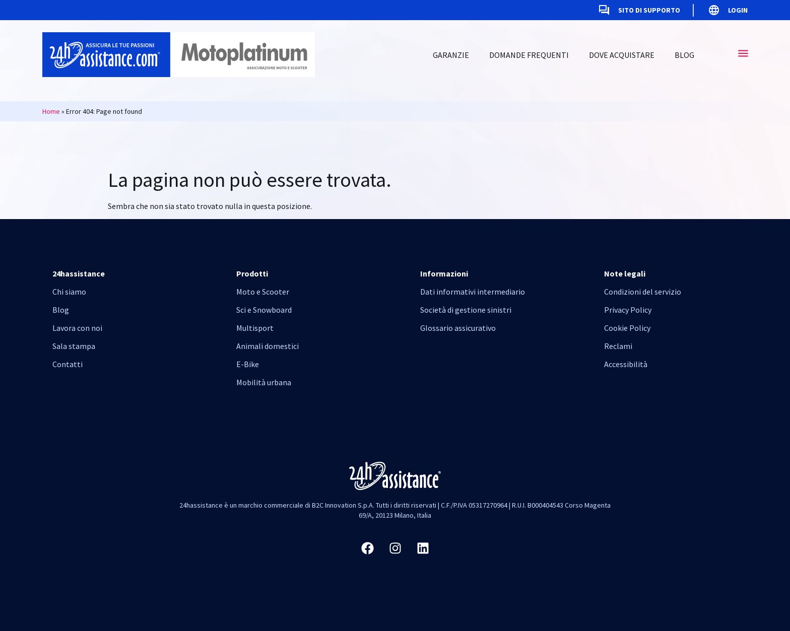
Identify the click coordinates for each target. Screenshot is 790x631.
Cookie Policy (627, 328)
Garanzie (451, 55)
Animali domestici (267, 346)
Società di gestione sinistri (465, 310)
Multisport (255, 328)
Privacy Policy (627, 310)
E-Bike (247, 364)
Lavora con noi (77, 328)
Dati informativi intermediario (472, 292)
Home (51, 111)
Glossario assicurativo (458, 328)
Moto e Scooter (262, 292)
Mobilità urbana (263, 382)
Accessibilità (625, 364)
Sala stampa (73, 346)
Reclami (618, 346)
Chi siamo (69, 292)
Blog (684, 55)
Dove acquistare (621, 55)
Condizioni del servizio (642, 292)
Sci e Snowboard (264, 310)
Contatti (67, 364)
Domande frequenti (529, 55)
